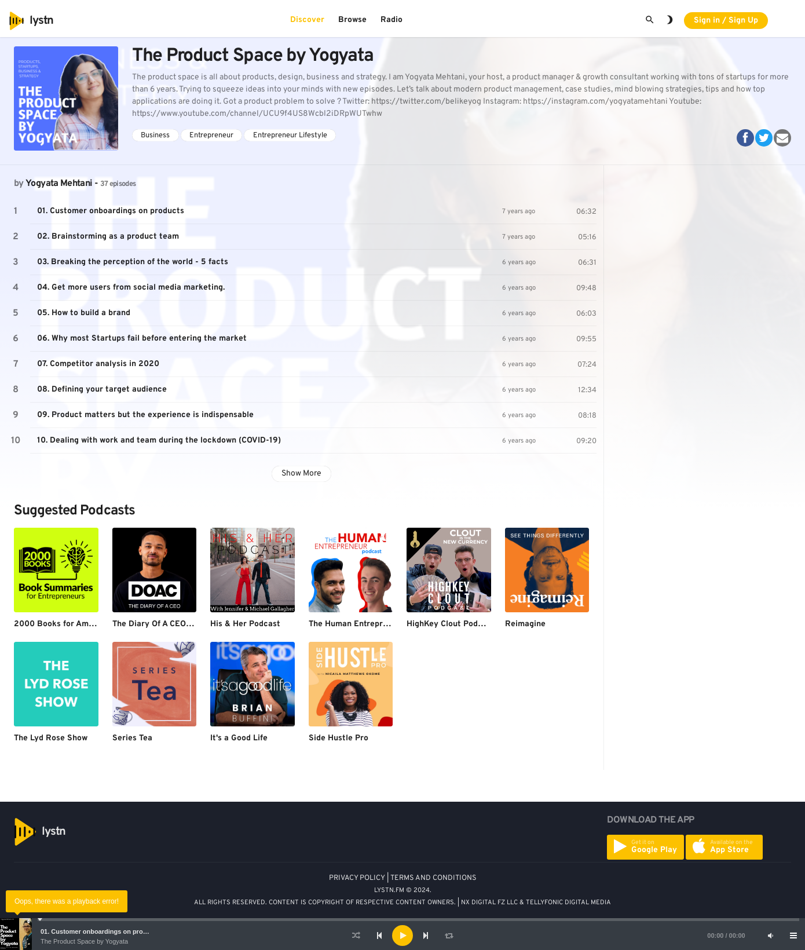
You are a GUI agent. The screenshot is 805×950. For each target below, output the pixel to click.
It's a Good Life (239, 738)
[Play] (402, 935)
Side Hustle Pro (338, 738)
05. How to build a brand (83, 313)
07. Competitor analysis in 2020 (98, 364)
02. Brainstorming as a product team (108, 237)
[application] (402, 935)
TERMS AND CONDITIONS (433, 878)
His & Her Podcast (245, 624)
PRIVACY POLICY (357, 878)
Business (155, 135)
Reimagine (525, 624)
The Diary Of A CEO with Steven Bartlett (190, 624)
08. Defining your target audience (102, 389)
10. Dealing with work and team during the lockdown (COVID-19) (159, 440)
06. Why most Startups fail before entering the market (142, 339)
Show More (301, 473)
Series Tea (132, 738)
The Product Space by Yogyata (84, 941)
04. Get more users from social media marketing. (131, 288)
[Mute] (770, 935)
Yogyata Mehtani (58, 183)
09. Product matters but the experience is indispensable (145, 415)
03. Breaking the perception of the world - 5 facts (132, 262)
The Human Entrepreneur (357, 624)
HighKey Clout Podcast (451, 624)
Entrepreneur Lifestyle (290, 135)
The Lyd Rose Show (50, 738)
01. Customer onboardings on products (100, 931)
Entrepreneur (211, 135)
